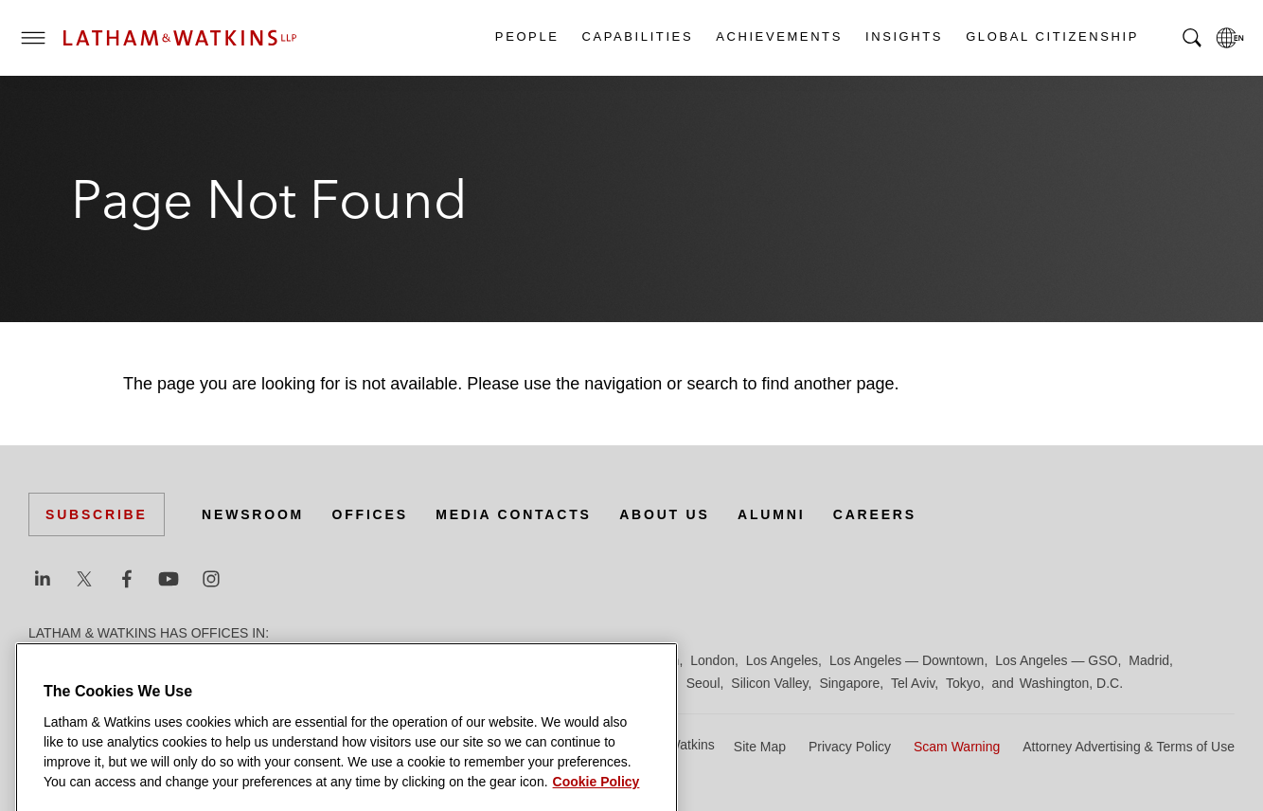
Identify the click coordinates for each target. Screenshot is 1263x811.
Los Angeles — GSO (1056, 660)
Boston (148, 660)
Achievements (778, 36)
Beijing (96, 660)
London (712, 660)
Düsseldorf (379, 660)
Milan (174, 683)
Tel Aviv (912, 683)
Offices (370, 514)
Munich (223, 683)
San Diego (547, 683)
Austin (46, 660)
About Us (664, 514)
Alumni (771, 514)
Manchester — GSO (88, 683)
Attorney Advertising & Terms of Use (1129, 746)
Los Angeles (782, 660)
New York (283, 683)
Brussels (205, 660)
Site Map (760, 746)
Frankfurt (448, 660)
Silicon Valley (769, 683)
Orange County (367, 683)
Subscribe (96, 514)
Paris (438, 683)
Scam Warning (957, 746)
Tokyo (963, 683)
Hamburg (514, 660)
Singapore (849, 683)
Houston (654, 660)
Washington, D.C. (1071, 683)
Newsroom (253, 514)
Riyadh (486, 683)
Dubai (319, 660)
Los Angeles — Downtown (906, 660)
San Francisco (632, 683)
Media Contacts (513, 514)
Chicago (266, 660)
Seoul (703, 683)
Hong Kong (585, 660)
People (526, 36)
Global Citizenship (1051, 36)
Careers (874, 514)
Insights (903, 36)
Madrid (1149, 660)
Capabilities (637, 36)
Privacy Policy (850, 746)
